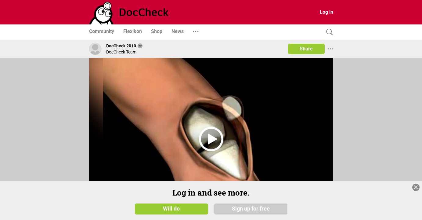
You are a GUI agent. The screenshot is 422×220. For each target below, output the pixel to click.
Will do (171, 208)
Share (306, 49)
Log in (326, 12)
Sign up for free (251, 208)
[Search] (328, 32)
